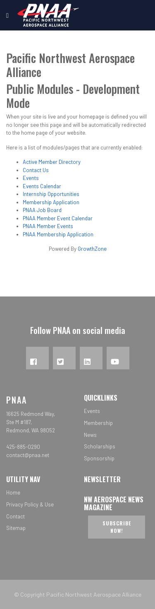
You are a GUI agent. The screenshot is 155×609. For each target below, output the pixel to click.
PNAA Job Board (42, 210)
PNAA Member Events (48, 226)
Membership (98, 423)
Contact (15, 516)
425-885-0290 (23, 446)
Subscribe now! (117, 527)
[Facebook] (37, 358)
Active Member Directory (52, 162)
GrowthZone (92, 248)
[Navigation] (7, 15)
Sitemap (16, 528)
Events (31, 178)
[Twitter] (64, 358)
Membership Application (51, 202)
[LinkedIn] (91, 358)
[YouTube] (118, 358)
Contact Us (36, 170)
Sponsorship (99, 458)
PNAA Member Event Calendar (58, 218)
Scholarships (99, 446)
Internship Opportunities (51, 194)
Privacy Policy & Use (30, 504)
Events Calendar (42, 186)
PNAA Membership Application (58, 234)
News (90, 435)
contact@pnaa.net (27, 455)
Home (13, 492)
